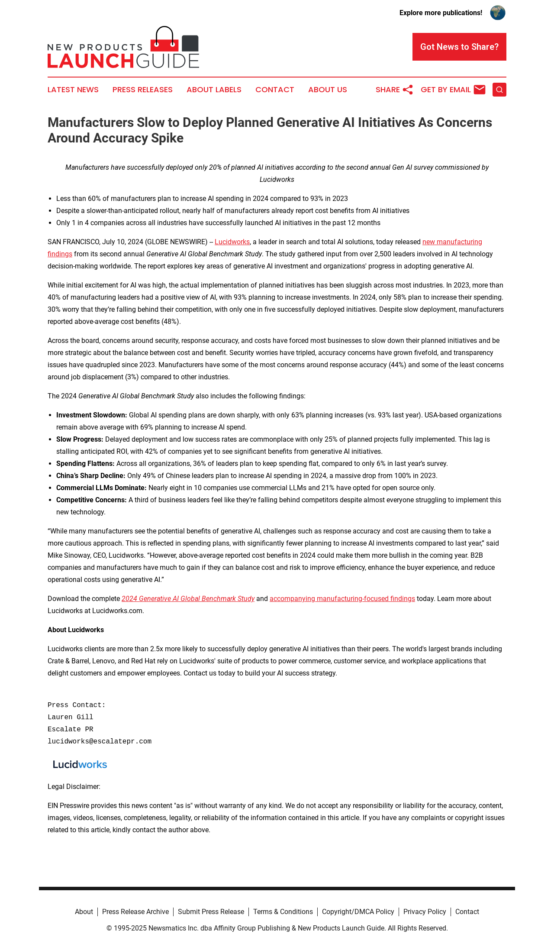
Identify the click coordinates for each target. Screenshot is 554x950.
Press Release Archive (135, 912)
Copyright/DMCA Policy (358, 912)
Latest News (73, 89)
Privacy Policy (424, 912)
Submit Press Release (211, 912)
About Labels (214, 89)
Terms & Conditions (283, 912)
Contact (274, 89)
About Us (327, 89)
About (84, 912)
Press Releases (143, 89)
